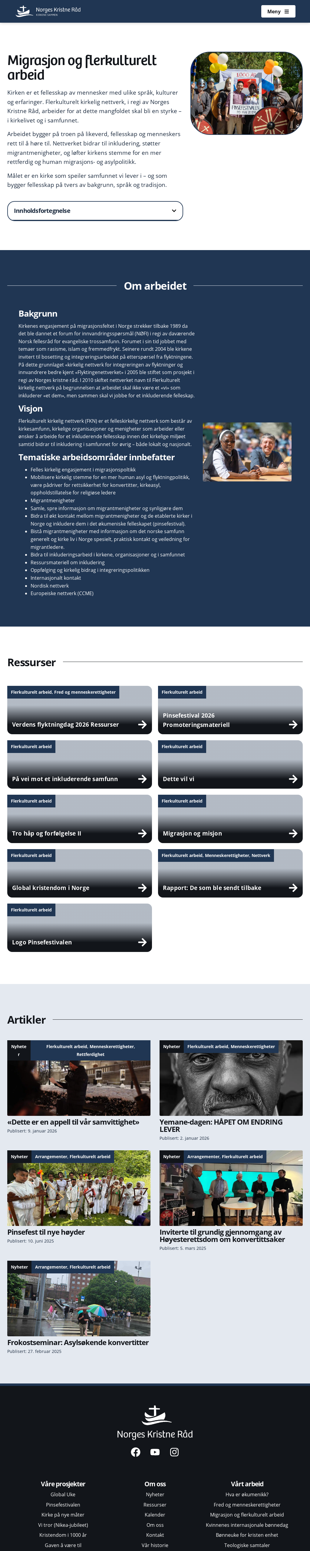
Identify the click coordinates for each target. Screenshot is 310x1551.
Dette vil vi (178, 779)
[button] (174, 210)
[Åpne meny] (278, 11)
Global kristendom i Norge (50, 888)
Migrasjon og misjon (192, 833)
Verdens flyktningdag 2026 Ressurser (65, 724)
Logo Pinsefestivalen (42, 942)
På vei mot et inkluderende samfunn (65, 779)
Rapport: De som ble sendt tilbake (212, 888)
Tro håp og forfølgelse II (46, 833)
